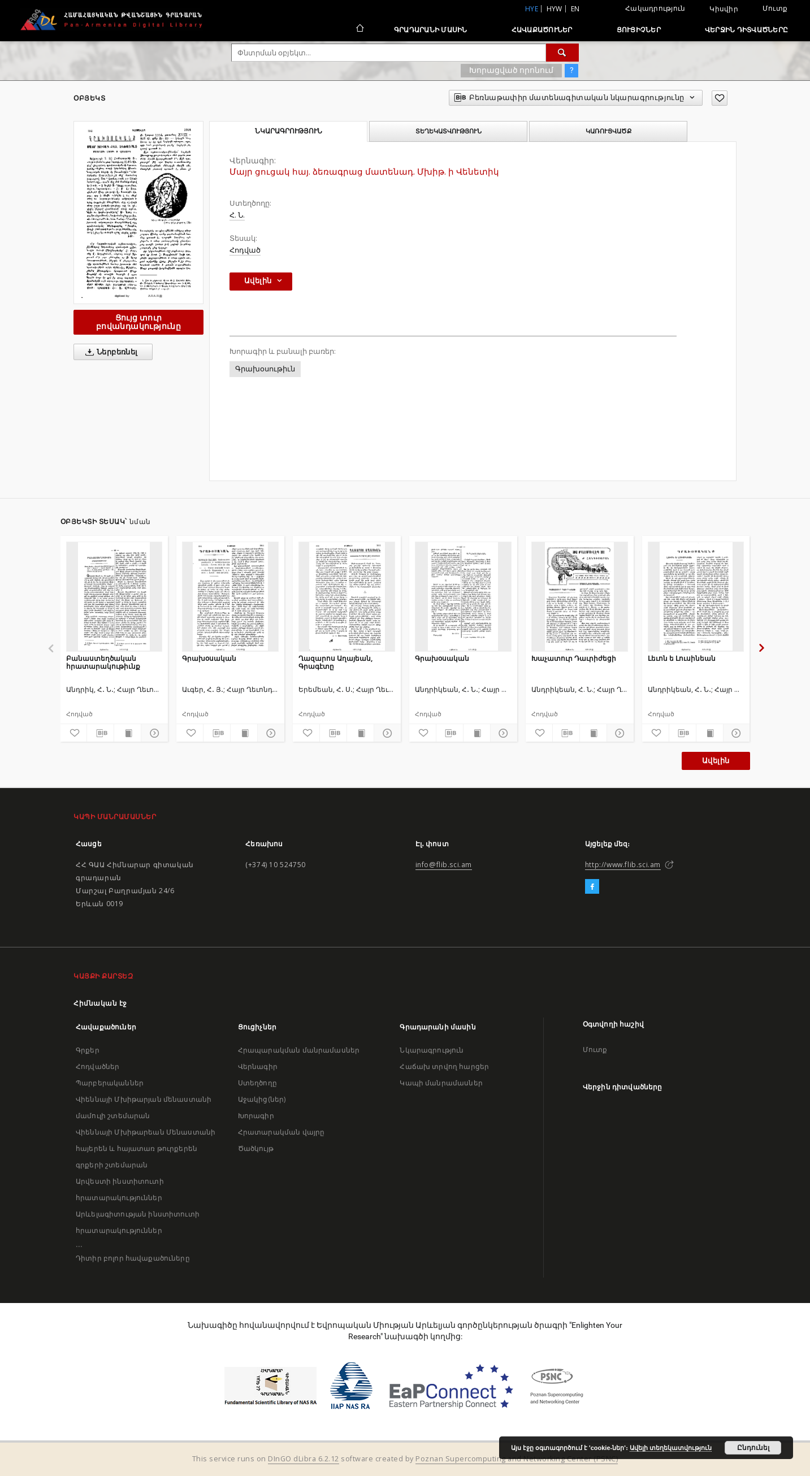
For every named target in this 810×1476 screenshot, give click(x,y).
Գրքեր (87, 1050)
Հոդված (245, 250)
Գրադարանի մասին (430, 29)
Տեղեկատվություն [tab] (448, 131)
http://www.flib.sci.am (623, 864)
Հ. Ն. (237, 215)
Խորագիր (256, 1115)
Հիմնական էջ (100, 1003)
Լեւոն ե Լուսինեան (682, 658)
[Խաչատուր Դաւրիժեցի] (579, 596)
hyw (554, 8)
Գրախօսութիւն (265, 369)
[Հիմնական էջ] (359, 29)
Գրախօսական (209, 658)
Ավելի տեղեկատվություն (671, 1447)
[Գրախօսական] (230, 596)
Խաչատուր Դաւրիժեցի (573, 658)
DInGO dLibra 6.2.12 (303, 1459)
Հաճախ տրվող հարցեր (444, 1066)
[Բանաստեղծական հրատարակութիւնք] (114, 596)
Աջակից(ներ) (262, 1099)
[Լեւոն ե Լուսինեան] (696, 596)
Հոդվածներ (97, 1066)
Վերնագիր (258, 1066)
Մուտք (775, 8)
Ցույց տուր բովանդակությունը (138, 322)
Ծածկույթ (256, 1148)
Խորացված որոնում (511, 70)
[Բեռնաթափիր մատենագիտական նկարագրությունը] (100, 733)
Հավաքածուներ (542, 29)
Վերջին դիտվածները (746, 29)
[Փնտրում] (562, 53)
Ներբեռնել (109, 352)
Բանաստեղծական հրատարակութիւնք (103, 662)
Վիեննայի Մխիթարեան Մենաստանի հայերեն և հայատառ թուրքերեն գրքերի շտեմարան (145, 1148)
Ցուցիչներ (639, 29)
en (575, 8)
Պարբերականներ (110, 1083)
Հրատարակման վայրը (281, 1132)
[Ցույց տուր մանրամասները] (153, 733)
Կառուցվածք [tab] (608, 131)
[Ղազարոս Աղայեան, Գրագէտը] (347, 596)
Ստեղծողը (257, 1083)
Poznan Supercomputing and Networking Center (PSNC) (516, 1459)
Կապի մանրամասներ (441, 1083)
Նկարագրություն (432, 1050)
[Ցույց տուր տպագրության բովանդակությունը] (127, 733)
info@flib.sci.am (444, 864)
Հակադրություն (655, 8)
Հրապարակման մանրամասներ (298, 1050)
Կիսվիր (723, 9)
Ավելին (715, 760)
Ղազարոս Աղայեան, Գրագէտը (335, 662)
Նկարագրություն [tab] (288, 131)
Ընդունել (753, 1448)
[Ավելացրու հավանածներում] (719, 98)
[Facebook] (592, 887)
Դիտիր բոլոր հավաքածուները (133, 1258)
